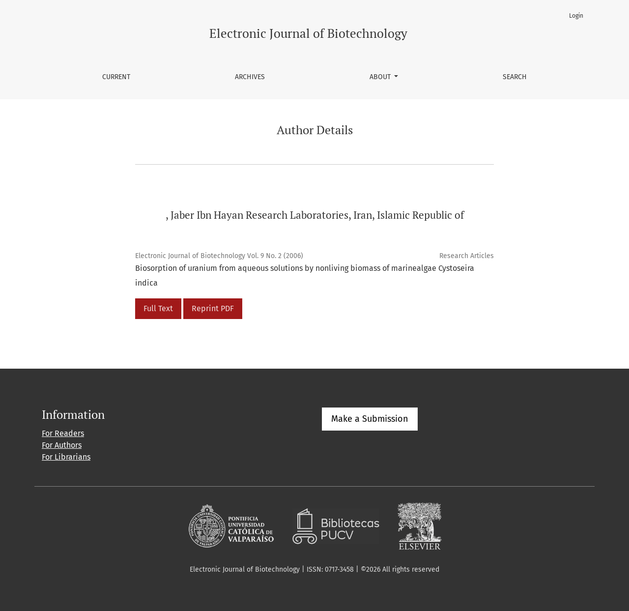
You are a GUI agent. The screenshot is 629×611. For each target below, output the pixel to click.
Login (576, 15)
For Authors (62, 445)
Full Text (158, 308)
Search (515, 77)
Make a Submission (369, 418)
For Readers (63, 433)
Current (116, 77)
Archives (250, 77)
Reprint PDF (213, 308)
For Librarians (66, 457)
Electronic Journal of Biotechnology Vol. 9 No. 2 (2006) (219, 256)
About (381, 77)
